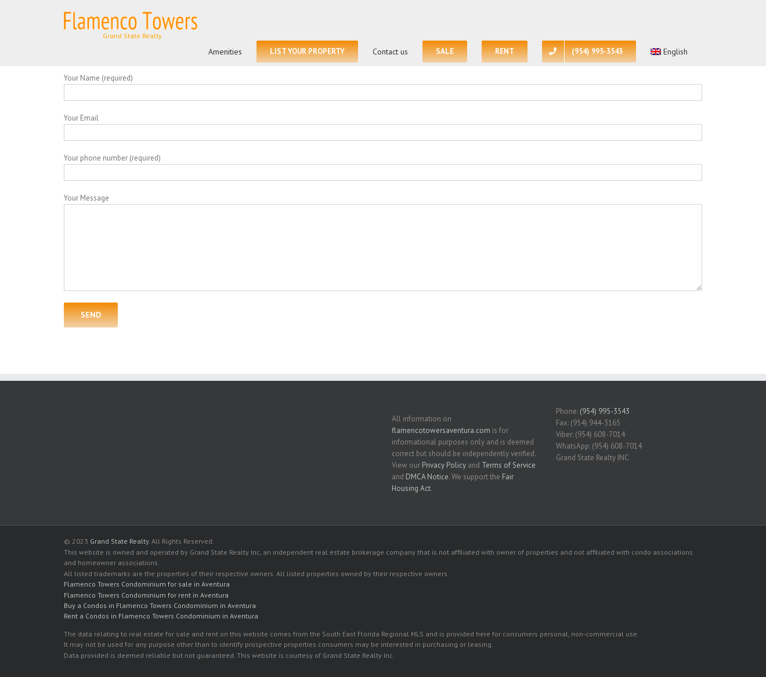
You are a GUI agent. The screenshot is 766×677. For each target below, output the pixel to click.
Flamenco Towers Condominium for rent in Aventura (146, 595)
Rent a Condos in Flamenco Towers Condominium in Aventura (161, 616)
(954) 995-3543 (605, 411)
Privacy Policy (444, 465)
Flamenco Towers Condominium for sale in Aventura (147, 584)
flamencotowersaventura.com (441, 430)
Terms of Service (509, 465)
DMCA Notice (427, 477)
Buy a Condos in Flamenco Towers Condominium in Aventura (160, 605)
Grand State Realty (119, 541)
